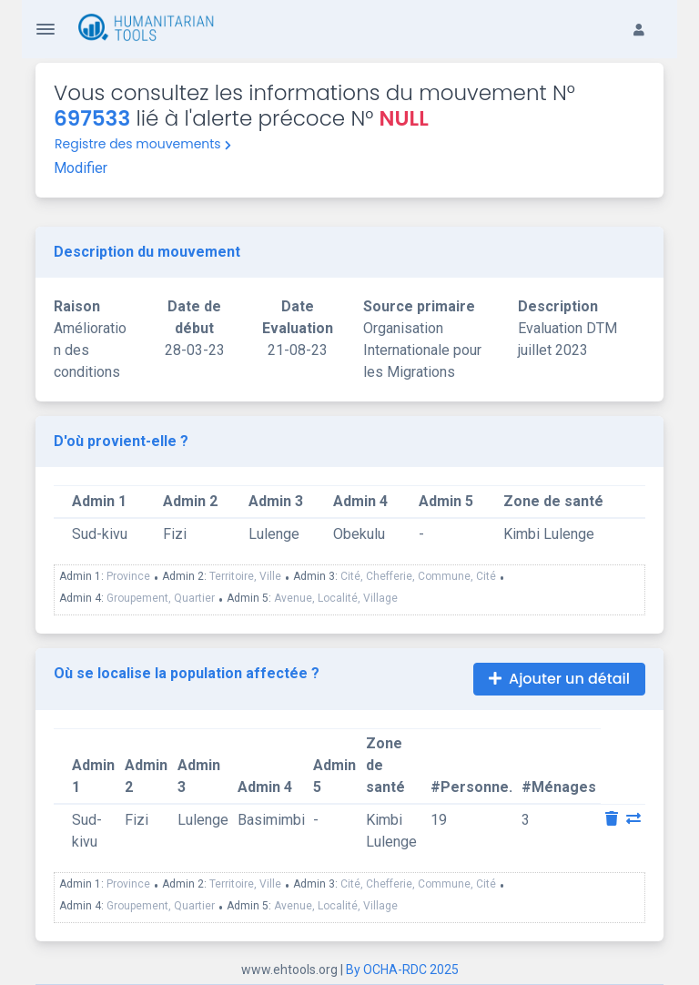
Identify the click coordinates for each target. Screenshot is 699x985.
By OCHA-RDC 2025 (402, 969)
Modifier (80, 168)
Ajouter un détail (559, 678)
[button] (648, 14)
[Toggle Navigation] (45, 29)
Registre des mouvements (143, 144)
